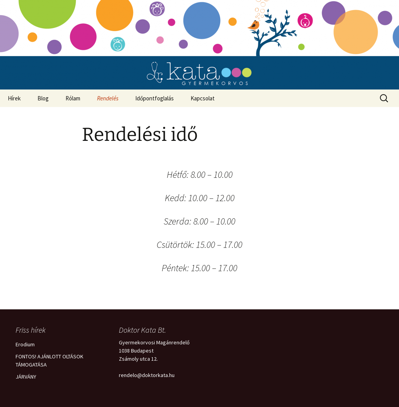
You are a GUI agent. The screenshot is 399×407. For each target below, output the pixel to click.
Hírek (14, 98)
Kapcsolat (203, 98)
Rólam (72, 98)
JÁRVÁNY (26, 376)
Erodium (25, 344)
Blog (43, 98)
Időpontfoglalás (154, 98)
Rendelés (107, 98)
